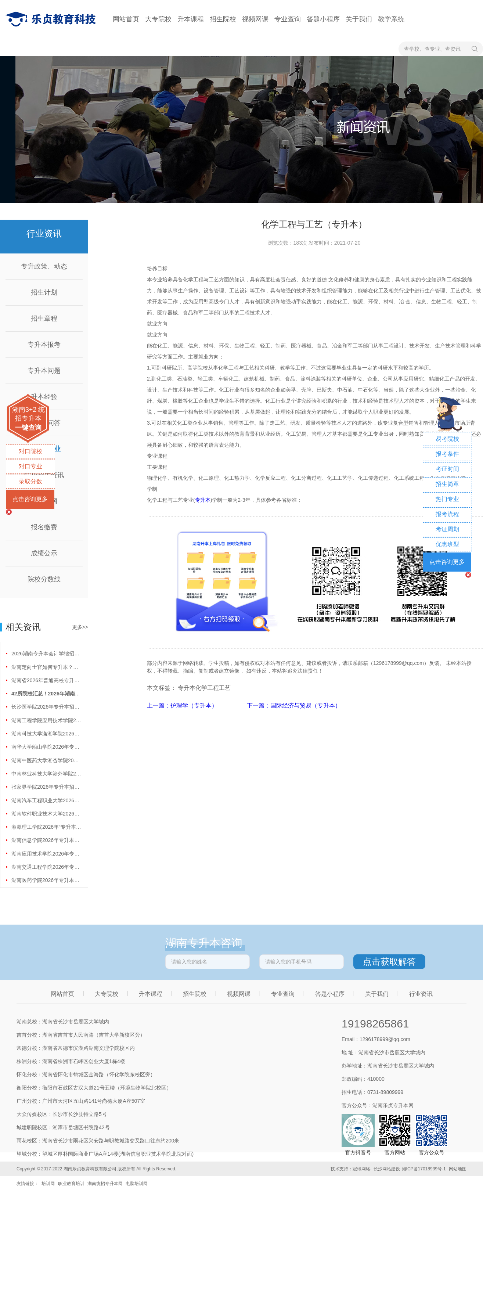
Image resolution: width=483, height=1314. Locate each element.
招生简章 (447, 484)
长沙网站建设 (387, 1168)
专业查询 (287, 19)
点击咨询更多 (30, 499)
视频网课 (255, 19)
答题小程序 (323, 19)
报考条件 (447, 454)
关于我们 (359, 19)
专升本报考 (44, 344)
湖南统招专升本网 (105, 1183)
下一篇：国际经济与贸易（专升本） (294, 705)
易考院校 (447, 439)
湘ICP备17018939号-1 (424, 1168)
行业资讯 (421, 994)
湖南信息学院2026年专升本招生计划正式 (46, 840)
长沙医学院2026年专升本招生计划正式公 (46, 707)
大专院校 (158, 19)
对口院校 (30, 451)
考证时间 (447, 469)
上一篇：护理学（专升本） (183, 705)
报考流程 (447, 514)
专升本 (202, 500)
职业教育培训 (71, 1183)
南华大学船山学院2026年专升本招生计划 (46, 747)
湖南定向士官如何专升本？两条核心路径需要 (46, 667)
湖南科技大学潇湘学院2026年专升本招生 (46, 734)
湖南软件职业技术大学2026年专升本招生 (46, 814)
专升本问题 (44, 370)
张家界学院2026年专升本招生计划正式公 (46, 787)
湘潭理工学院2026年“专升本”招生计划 (46, 827)
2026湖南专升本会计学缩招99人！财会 (46, 653)
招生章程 (44, 318)
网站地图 (457, 1168)
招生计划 (44, 292)
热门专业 (447, 499)
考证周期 (447, 529)
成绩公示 (44, 553)
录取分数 (30, 481)
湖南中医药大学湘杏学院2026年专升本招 (46, 760)
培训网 (48, 1183)
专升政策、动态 (44, 266)
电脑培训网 (137, 1183)
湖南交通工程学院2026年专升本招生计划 (46, 867)
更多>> (80, 627)
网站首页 (126, 19)
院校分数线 (44, 579)
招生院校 (223, 19)
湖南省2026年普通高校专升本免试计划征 (46, 680)
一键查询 (28, 427)
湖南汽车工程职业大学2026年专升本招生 (46, 800)
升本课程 (190, 19)
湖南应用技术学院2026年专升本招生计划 (46, 854)
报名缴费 (44, 527)
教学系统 (391, 19)
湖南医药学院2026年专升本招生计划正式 (46, 880)
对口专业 (30, 466)
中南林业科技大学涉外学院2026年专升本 (46, 774)
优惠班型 (447, 544)
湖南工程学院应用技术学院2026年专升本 (46, 720)
